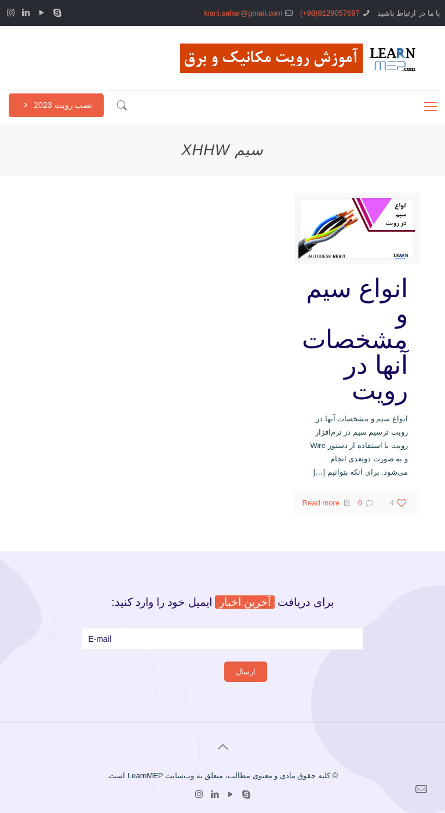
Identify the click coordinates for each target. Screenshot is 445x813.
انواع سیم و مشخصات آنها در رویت (355, 339)
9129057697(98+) (330, 13)
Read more (321, 502)
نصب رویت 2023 (56, 105)
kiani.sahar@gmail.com (243, 13)
